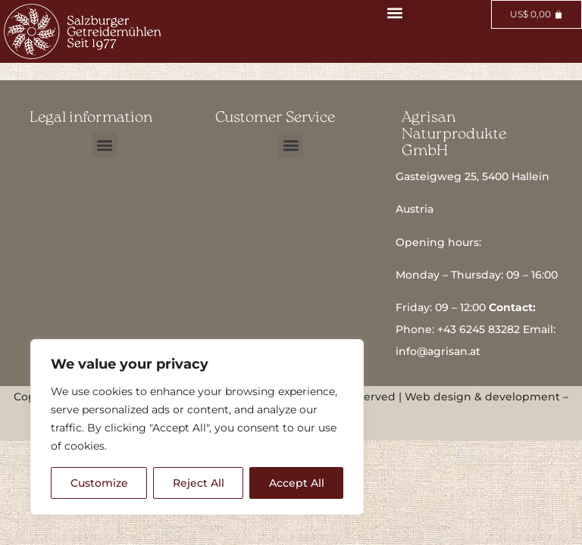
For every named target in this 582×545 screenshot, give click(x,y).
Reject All (198, 483)
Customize (99, 483)
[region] (197, 427)
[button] (395, 12)
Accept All (296, 483)
